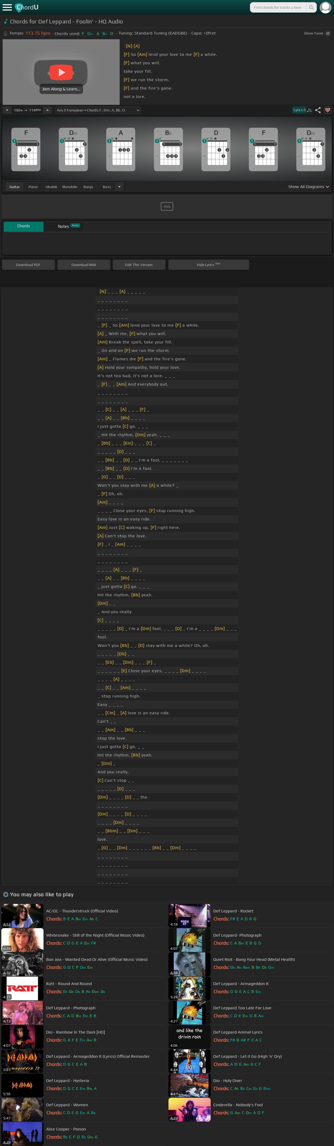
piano (33, 187)
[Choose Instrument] (119, 187)
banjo (88, 187)
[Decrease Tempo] (7, 110)
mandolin (70, 187)
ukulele (51, 187)
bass (107, 187)
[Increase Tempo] (47, 110)
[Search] (311, 7)
